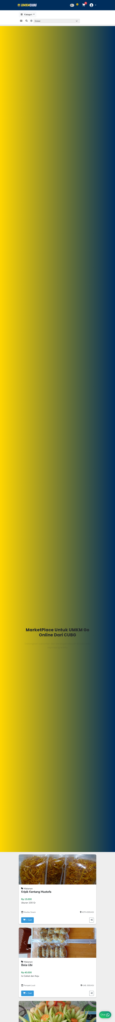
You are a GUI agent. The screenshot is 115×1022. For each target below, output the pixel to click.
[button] (93, 5)
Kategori (27, 14)
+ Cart (27, 919)
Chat (105, 1015)
